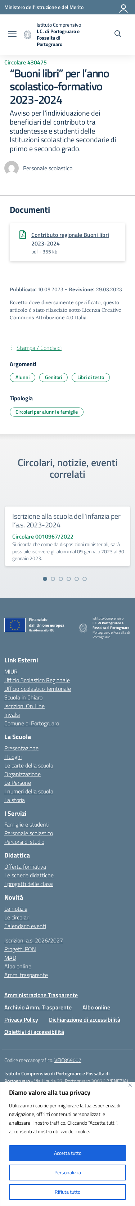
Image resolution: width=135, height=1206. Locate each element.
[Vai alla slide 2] (53, 579)
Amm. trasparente (26, 975)
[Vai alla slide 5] (77, 579)
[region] (67, 1144)
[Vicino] (130, 1085)
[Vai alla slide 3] (61, 579)
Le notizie (15, 908)
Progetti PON (20, 949)
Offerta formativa (25, 866)
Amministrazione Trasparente (41, 995)
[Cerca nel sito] (117, 34)
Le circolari (17, 917)
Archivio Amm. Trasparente (38, 1007)
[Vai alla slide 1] (45, 579)
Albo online (17, 966)
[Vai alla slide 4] (69, 579)
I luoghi (13, 756)
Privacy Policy (21, 1019)
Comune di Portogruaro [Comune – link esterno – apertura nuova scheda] (31, 723)
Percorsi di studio (24, 841)
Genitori (53, 377)
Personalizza (67, 1172)
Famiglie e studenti (26, 824)
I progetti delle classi (28, 883)
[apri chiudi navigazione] (12, 34)
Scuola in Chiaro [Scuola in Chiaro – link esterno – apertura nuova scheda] (23, 697)
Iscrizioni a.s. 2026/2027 (33, 940)
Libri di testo (90, 377)
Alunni (22, 377)
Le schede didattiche (29, 875)
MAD (10, 957)
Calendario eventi (25, 926)
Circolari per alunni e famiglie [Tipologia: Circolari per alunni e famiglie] (46, 411)
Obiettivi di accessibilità (34, 1031)
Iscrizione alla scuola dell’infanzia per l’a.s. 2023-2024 (66, 520)
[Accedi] (124, 7)
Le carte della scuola (28, 765)
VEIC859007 (67, 1060)
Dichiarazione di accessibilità (84, 1019)
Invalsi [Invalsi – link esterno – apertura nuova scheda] (12, 714)
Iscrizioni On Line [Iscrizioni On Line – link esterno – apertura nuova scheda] (24, 706)
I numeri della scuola (28, 791)
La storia (14, 800)
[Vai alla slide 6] (84, 579)
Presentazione (21, 748)
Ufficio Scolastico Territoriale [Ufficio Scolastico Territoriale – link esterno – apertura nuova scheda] (37, 688)
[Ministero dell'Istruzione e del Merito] (44, 7)
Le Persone (17, 782)
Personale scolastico (28, 833)
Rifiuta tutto (67, 1192)
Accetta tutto (67, 1153)
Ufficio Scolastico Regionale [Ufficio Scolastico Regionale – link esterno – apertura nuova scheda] (37, 680)
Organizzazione (22, 774)
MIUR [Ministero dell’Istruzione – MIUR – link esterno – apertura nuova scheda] (11, 671)
